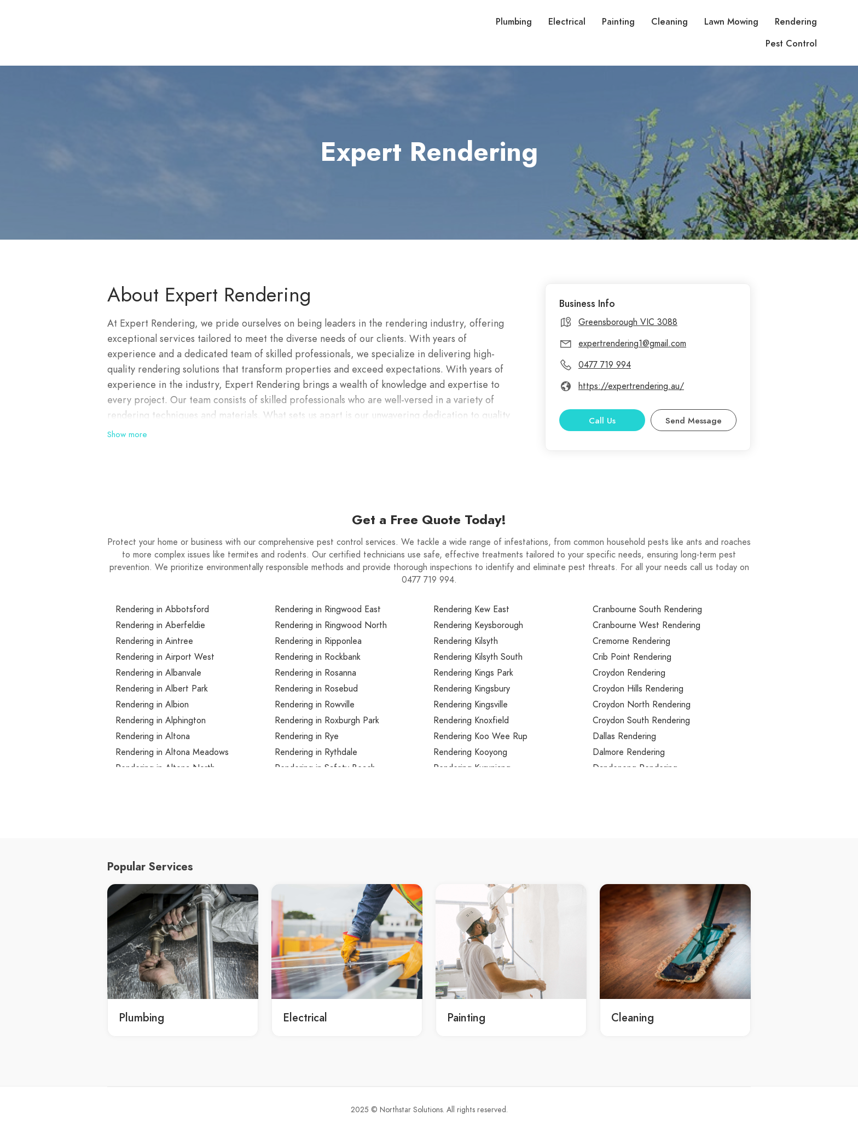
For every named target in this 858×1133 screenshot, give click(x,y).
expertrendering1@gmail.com (632, 344)
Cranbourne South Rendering (647, 609)
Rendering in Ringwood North (331, 625)
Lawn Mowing (731, 22)
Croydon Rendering (629, 673)
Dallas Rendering (624, 736)
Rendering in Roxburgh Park (327, 720)
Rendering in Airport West (165, 657)
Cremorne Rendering (631, 641)
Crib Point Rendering (632, 657)
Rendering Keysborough (478, 625)
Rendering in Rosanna (315, 673)
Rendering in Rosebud (316, 689)
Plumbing (514, 22)
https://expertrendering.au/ (631, 386)
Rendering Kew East (471, 609)
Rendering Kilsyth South (478, 657)
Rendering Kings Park (473, 673)
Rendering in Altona (152, 736)
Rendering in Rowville (315, 705)
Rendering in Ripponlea (318, 641)
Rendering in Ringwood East (328, 609)
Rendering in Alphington (160, 720)
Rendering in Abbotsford (162, 609)
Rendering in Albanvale (158, 673)
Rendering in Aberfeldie (160, 625)
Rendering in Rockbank (318, 657)
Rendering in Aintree (154, 641)
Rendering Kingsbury (471, 689)
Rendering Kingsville (470, 705)
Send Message (693, 420)
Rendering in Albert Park (161, 689)
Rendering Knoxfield (471, 720)
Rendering (796, 22)
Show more (127, 434)
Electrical (566, 22)
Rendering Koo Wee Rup (480, 736)
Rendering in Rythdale (316, 752)
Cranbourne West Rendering (646, 625)
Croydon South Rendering (641, 720)
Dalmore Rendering (629, 752)
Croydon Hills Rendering (638, 689)
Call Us (602, 420)
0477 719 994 (604, 365)
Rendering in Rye (307, 736)
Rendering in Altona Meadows (172, 752)
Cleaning (669, 22)
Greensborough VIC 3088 (627, 322)
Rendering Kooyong (470, 752)
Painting (618, 22)
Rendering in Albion (152, 705)
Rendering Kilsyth (465, 641)
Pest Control (791, 44)
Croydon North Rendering (642, 705)
